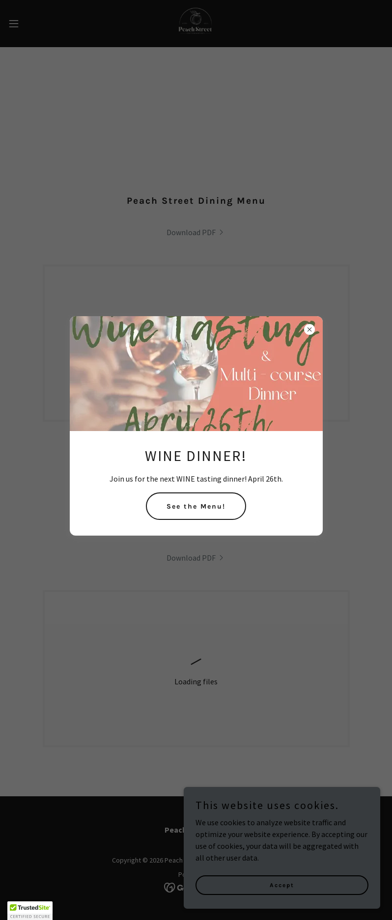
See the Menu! (196, 506)
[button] (30, 910)
